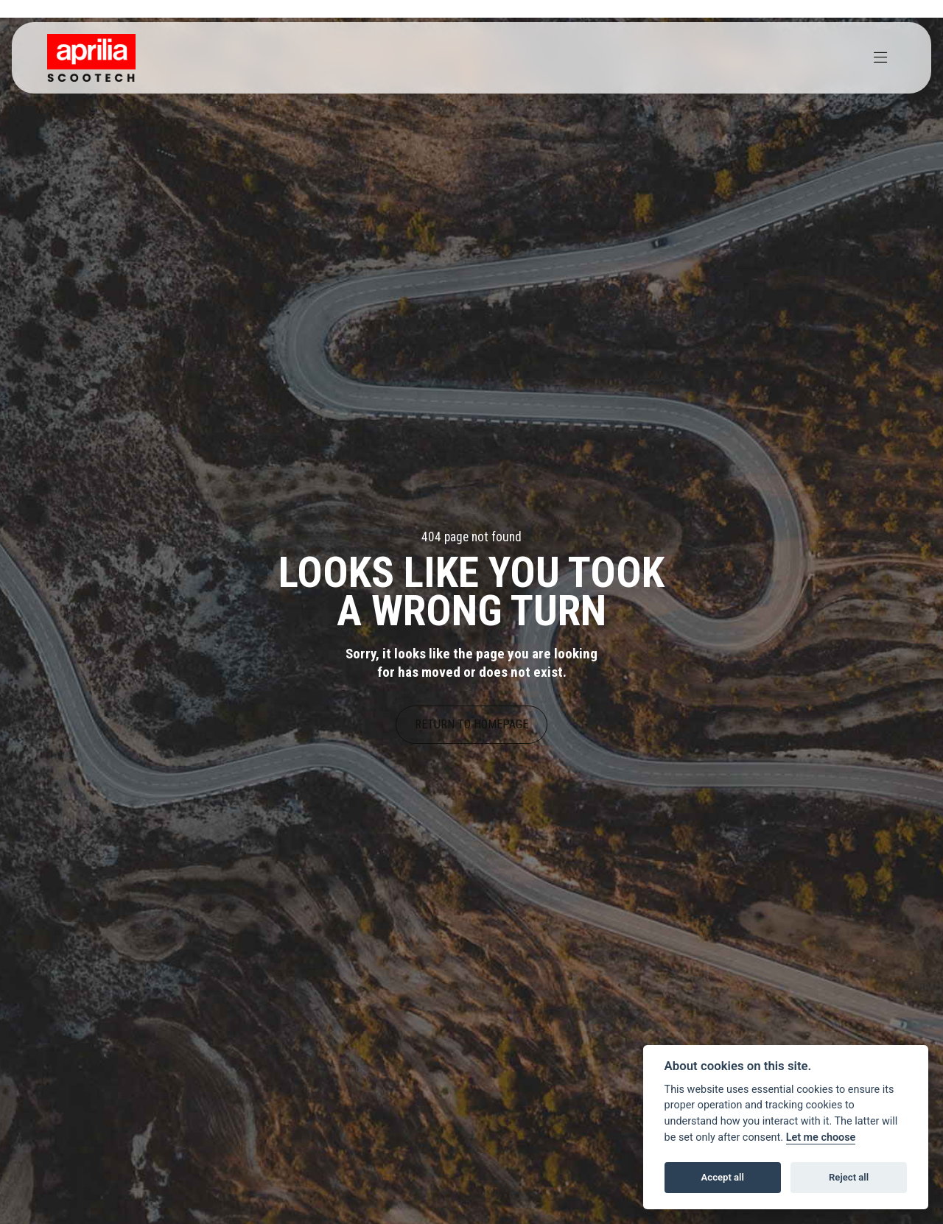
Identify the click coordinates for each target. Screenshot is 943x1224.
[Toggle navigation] (880, 58)
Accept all (722, 1177)
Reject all (849, 1177)
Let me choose (821, 1137)
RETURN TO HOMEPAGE (471, 724)
